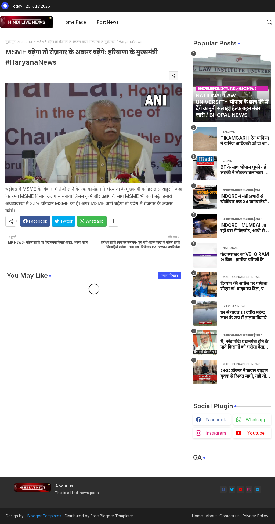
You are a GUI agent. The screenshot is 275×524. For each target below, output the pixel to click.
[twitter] (232, 489)
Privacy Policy (255, 515)
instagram (215, 433)
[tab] (74, 22)
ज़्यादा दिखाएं (169, 275)
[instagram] (249, 489)
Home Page (74, 22)
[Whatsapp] (92, 221)
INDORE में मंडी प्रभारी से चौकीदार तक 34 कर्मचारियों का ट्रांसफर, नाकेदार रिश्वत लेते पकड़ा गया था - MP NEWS (245, 199)
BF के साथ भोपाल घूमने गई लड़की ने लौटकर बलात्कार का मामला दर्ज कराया (244, 169)
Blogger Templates (44, 516)
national (26, 41)
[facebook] (223, 489)
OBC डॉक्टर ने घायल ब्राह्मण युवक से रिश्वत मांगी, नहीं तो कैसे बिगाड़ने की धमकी (244, 373)
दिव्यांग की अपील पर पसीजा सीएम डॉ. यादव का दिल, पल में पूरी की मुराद (245, 286)
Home (197, 515)
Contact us (229, 515)
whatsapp (256, 419)
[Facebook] (35, 221)
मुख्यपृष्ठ (10, 41)
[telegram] (257, 489)
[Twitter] (63, 221)
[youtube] (240, 489)
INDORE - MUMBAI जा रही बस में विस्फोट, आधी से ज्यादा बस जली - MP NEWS (243, 228)
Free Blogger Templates (112, 516)
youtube (256, 433)
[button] (269, 22)
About (211, 515)
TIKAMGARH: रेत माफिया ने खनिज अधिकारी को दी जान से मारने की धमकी (244, 140)
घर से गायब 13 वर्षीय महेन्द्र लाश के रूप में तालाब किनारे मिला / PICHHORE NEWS (245, 315)
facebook (215, 419)
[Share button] (113, 221)
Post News (107, 22)
